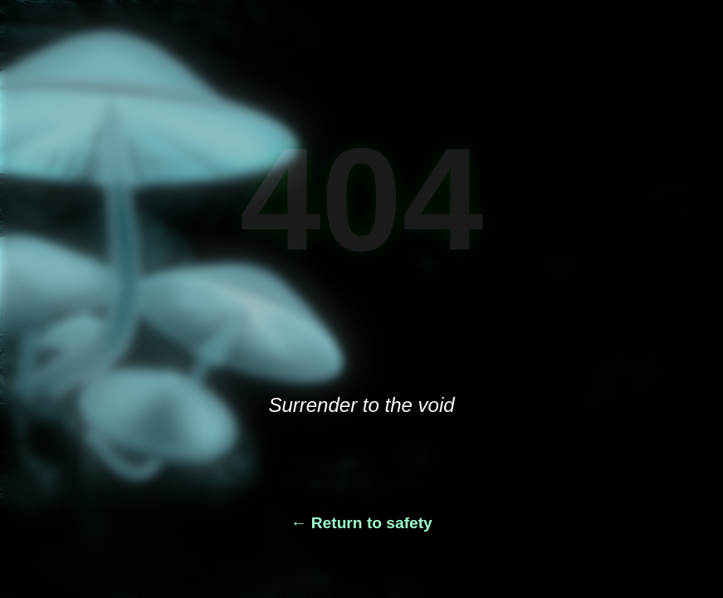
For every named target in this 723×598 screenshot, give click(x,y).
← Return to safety (361, 523)
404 (362, 199)
